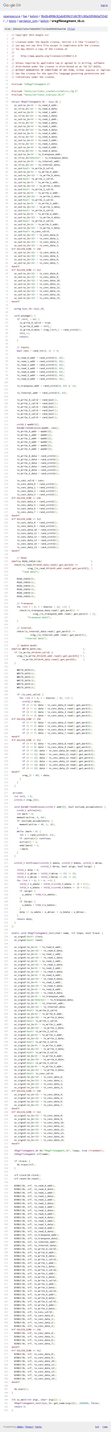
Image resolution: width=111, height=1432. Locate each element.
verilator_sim (28, 21)
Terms (38, 1426)
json (105, 1426)
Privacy (29, 1426)
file (71, 29)
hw (25, 16)
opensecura (11, 16)
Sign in (104, 5)
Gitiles (20, 1426)
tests (12, 21)
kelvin (34, 16)
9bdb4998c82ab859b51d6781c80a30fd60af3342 (74, 16)
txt (97, 1426)
